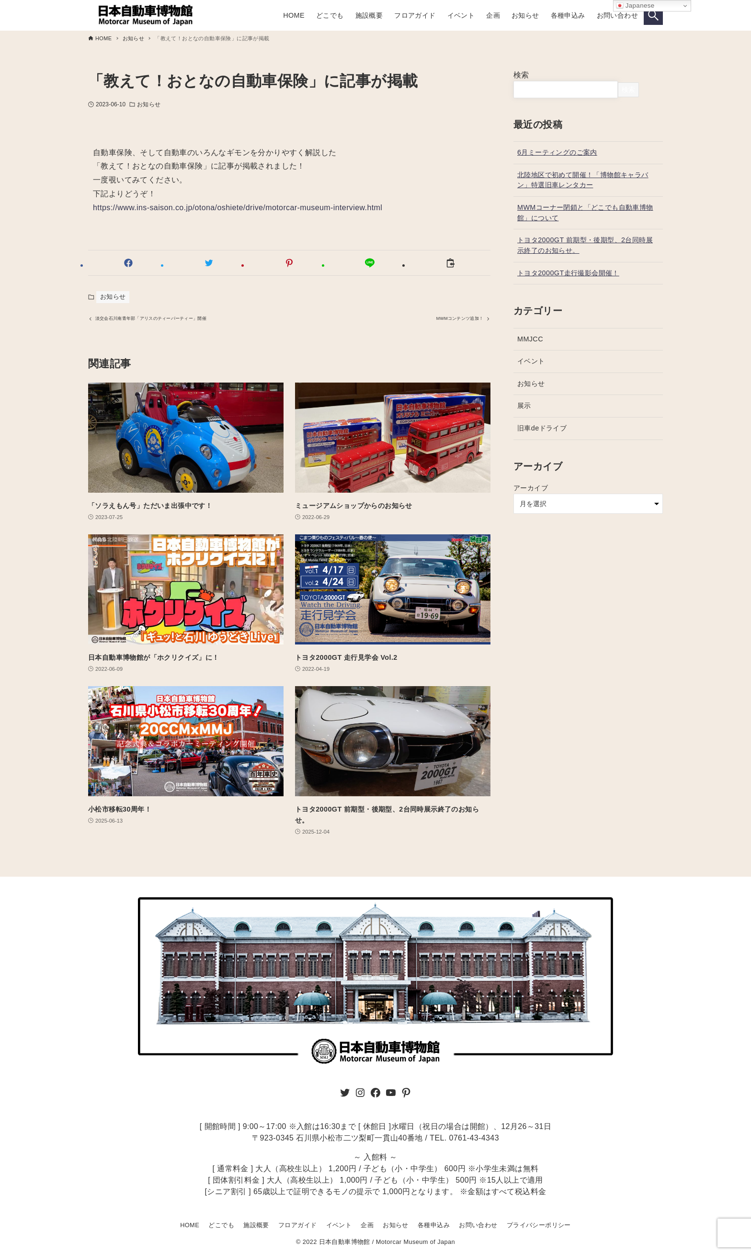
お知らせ (148, 104)
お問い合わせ (478, 1225)
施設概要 (256, 1225)
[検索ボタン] (653, 15)
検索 (521, 75)
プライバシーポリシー (539, 1225)
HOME (189, 1225)
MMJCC (530, 339)
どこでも (221, 1225)
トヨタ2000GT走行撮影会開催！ (568, 273)
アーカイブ (530, 488)
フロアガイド (297, 1225)
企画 (367, 1225)
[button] (128, 262)
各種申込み (434, 1225)
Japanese (635, 6)
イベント (531, 361)
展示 (524, 405)
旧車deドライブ (542, 428)
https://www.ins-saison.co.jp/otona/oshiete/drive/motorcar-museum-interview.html (237, 207)
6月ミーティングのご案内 (557, 152)
